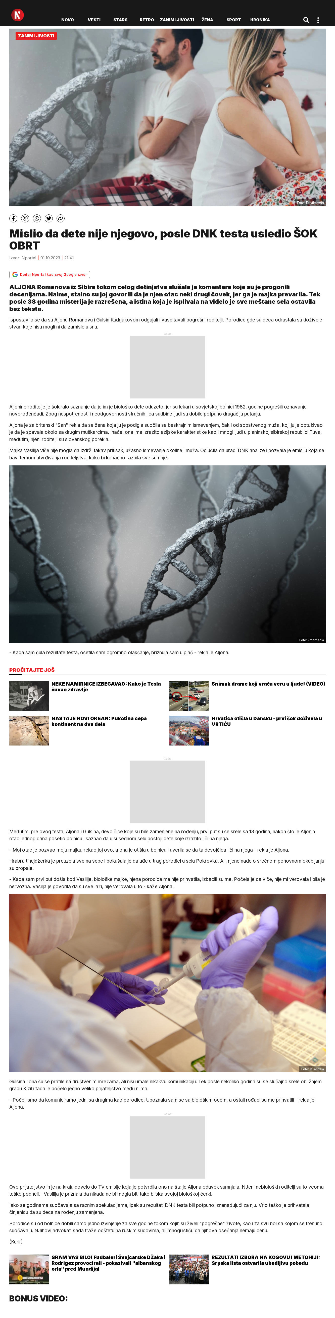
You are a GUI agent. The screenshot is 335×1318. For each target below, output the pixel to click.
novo (67, 19)
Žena (207, 19)
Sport (233, 19)
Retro (147, 19)
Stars (120, 19)
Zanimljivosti (177, 19)
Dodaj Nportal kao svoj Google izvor (49, 275)
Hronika (260, 19)
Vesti (94, 19)
